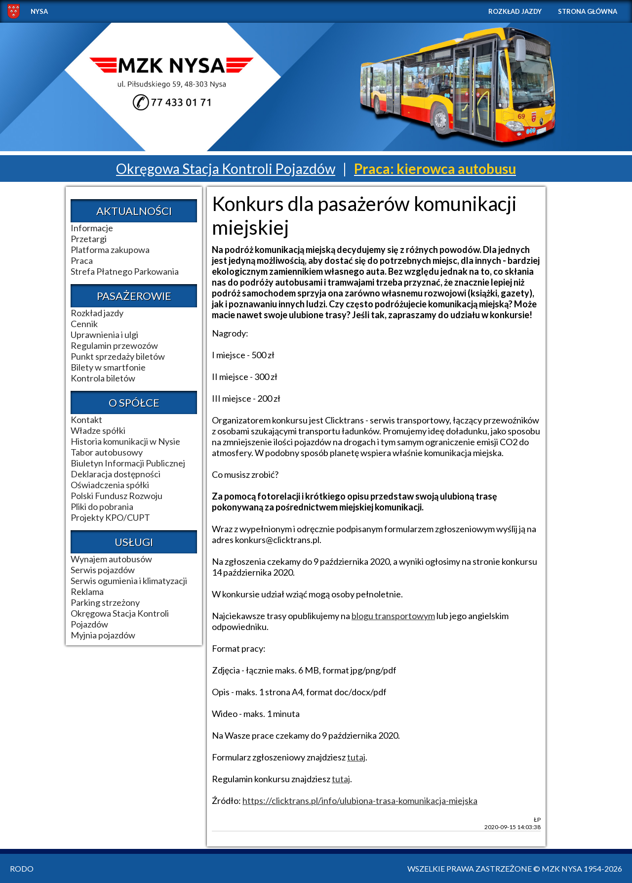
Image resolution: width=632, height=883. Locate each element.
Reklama (87, 591)
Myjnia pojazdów (103, 635)
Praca (82, 260)
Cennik (84, 323)
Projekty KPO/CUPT (110, 517)
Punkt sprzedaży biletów (118, 356)
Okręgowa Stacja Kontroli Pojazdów (225, 168)
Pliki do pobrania (102, 506)
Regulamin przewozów (114, 345)
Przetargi (89, 238)
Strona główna (587, 11)
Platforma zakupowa (110, 249)
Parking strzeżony (105, 602)
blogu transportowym (393, 615)
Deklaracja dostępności (115, 473)
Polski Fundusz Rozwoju (116, 495)
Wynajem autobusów (111, 558)
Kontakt (86, 419)
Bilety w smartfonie (108, 367)
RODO (22, 868)
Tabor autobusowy (107, 452)
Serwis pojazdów (103, 569)
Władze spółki (98, 430)
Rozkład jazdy (515, 11)
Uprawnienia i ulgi (104, 334)
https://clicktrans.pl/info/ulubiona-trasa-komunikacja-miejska (359, 800)
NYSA (39, 11)
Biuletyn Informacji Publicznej (128, 463)
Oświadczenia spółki (110, 484)
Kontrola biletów (103, 378)
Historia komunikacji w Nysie (125, 441)
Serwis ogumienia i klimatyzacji (129, 580)
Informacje (92, 227)
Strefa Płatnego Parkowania (125, 271)
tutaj (356, 757)
